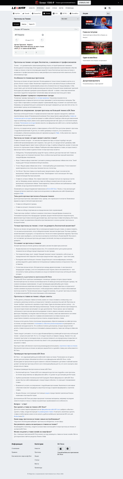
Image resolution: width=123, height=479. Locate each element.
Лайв (57, 133)
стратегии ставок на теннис (68, 346)
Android (16, 416)
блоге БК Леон (52, 189)
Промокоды (70, 8)
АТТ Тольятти (19, 35)
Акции (48, 8)
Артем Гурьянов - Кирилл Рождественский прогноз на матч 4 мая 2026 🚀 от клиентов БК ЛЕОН (29, 46)
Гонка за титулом (90, 32)
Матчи (61, 8)
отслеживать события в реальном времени (48, 323)
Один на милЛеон (90, 58)
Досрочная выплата (91, 81)
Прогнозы (40, 8)
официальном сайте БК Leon (50, 409)
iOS (23, 416)
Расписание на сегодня (28, 123)
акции (47, 393)
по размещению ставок (45, 412)
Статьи (54, 8)
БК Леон (61, 444)
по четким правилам (42, 98)
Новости (32, 8)
